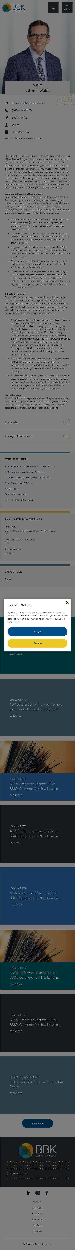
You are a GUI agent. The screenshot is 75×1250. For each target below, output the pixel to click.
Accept (37, 631)
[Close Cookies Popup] (67, 602)
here (17, 621)
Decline (38, 643)
